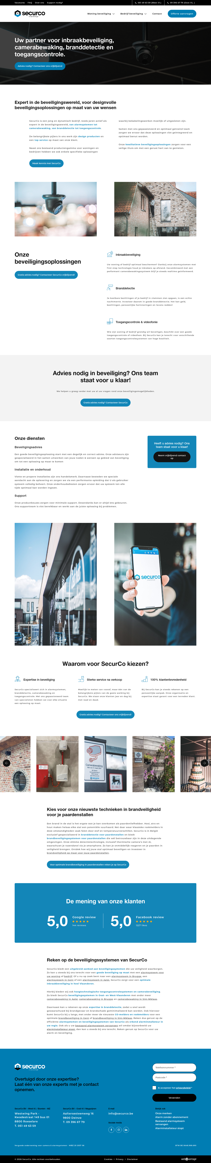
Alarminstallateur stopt (169, 1128)
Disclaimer (132, 1159)
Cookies (108, 1159)
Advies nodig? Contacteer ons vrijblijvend (40, 66)
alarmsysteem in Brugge (126, 979)
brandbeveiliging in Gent (73, 1021)
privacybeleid (183, 1087)
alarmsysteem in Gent (60, 983)
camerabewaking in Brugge (96, 1002)
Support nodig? (55, 2)
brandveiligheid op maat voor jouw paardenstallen (78, 856)
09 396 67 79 (181, 2)
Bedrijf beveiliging (133, 13)
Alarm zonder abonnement (171, 1117)
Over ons (39, 2)
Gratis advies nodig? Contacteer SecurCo (105, 405)
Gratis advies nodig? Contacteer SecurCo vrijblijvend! (46, 278)
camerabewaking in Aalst (62, 1002)
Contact (157, 13)
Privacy (120, 1159)
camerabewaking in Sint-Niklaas (137, 1002)
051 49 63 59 (148, 2)
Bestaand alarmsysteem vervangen (170, 1122)
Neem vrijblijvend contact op (172, 460)
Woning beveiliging (101, 13)
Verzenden (174, 1097)
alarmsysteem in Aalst (96, 983)
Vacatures (20, 2)
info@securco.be (120, 1113)
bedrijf (68, 979)
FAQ (30, 2)
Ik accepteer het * (175, 1087)
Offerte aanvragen (182, 13)
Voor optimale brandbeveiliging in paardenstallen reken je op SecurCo (88, 867)
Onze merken (163, 1113)
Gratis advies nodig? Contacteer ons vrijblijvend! (105, 717)
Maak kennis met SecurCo (46, 166)
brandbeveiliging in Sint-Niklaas (112, 1021)
